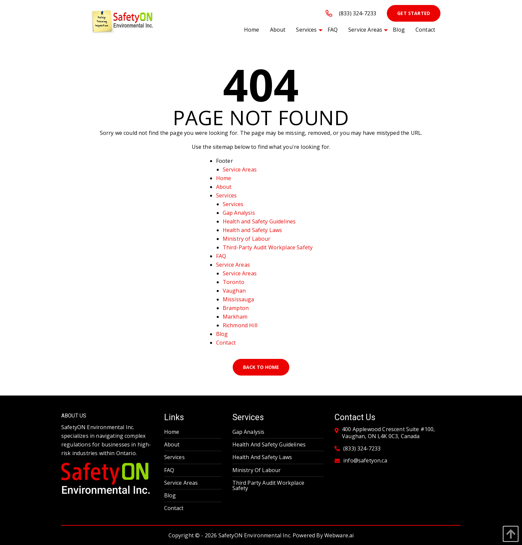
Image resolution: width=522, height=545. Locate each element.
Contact (226, 342)
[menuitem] (252, 30)
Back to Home (261, 367)
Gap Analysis (239, 212)
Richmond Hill (240, 325)
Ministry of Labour (247, 238)
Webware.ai (339, 535)
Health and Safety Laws (252, 230)
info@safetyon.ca (365, 460)
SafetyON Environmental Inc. (254, 535)
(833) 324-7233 (351, 13)
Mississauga (238, 299)
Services (226, 195)
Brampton (236, 308)
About (224, 186)
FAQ (221, 256)
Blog (222, 334)
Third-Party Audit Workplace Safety (268, 247)
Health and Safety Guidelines (259, 221)
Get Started (413, 13)
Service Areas (240, 169)
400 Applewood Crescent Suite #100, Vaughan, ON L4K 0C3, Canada (388, 433)
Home (223, 178)
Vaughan (234, 290)
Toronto (233, 282)
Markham (235, 316)
